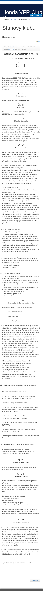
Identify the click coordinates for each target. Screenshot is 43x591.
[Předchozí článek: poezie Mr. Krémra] (35, 580)
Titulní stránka (14, 19)
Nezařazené (13, 47)
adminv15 (11, 49)
